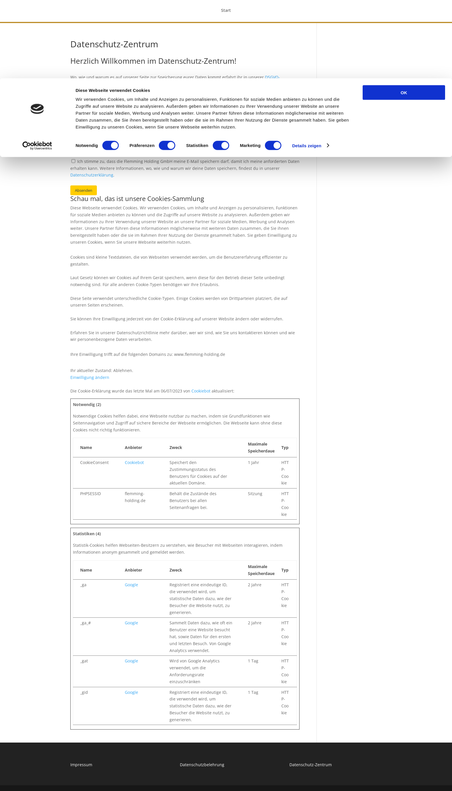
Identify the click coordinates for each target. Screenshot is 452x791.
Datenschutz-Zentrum (310, 764)
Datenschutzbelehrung (202, 764)
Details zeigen (306, 67)
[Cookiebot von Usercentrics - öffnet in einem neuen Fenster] (37, 67)
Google (131, 584)
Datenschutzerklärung (91, 175)
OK (404, 14)
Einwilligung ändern (89, 377)
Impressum (81, 764)
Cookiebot (200, 391)
